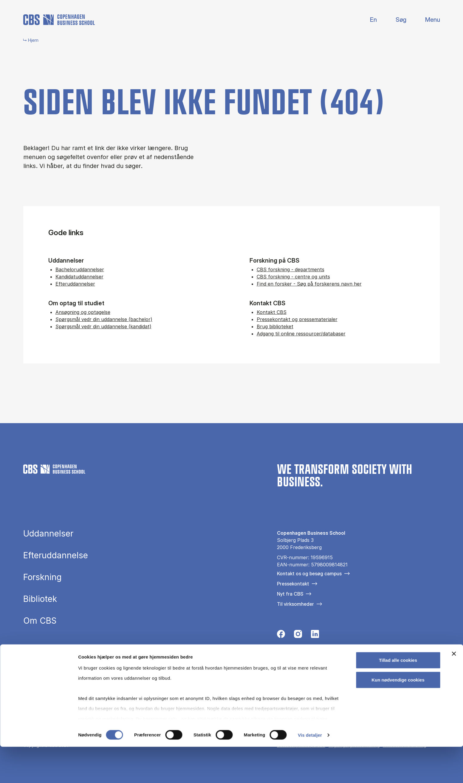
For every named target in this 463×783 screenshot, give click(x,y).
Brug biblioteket (275, 326)
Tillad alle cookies (398, 696)
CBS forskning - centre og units (293, 277)
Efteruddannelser (75, 284)
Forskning (42, 577)
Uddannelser (48, 533)
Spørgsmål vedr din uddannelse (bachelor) (103, 319)
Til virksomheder (295, 604)
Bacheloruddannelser (79, 269)
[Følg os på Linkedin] (315, 635)
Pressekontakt (293, 584)
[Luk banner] (454, 690)
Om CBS (40, 620)
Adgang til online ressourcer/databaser (301, 334)
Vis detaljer (310, 771)
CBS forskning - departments (290, 269)
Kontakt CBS (272, 312)
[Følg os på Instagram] (298, 635)
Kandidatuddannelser (79, 277)
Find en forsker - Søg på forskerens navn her (309, 284)
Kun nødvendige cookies (398, 716)
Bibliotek (40, 599)
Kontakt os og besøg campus (309, 574)
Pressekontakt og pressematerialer (297, 319)
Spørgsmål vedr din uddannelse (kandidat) (103, 326)
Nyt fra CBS (290, 594)
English (368, 20)
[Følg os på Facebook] (281, 635)
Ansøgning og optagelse (82, 312)
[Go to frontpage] (59, 19)
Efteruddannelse (55, 555)
